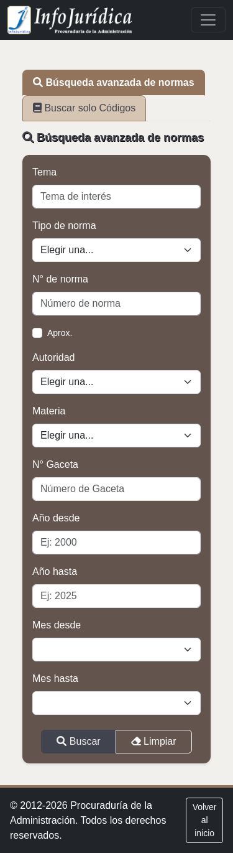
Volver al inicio (205, 820)
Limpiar (153, 741)
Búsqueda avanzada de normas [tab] (113, 82)
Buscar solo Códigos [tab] (84, 108)
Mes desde (56, 625)
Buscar (78, 741)
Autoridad (53, 357)
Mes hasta (55, 678)
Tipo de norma (64, 225)
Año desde (56, 518)
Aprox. (59, 333)
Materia (48, 411)
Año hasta (54, 571)
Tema (44, 172)
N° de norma (60, 279)
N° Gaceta (55, 464)
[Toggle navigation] (208, 19)
